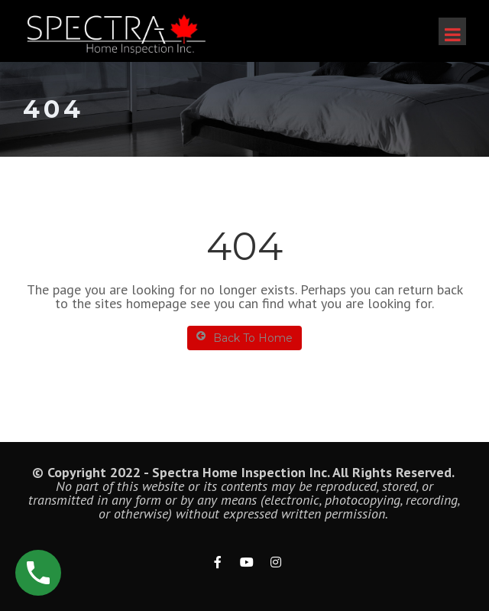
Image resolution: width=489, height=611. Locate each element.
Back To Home (244, 337)
